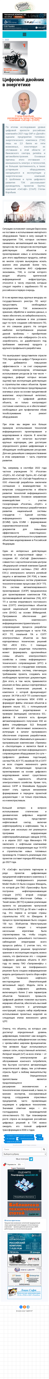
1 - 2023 (6, 40)
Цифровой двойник (14, 1142)
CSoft (40, 1139)
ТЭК (39, 1136)
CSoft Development (26, 1139)
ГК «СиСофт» (11, 1139)
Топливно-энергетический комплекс (20, 1136)
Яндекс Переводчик (18, 1168)
